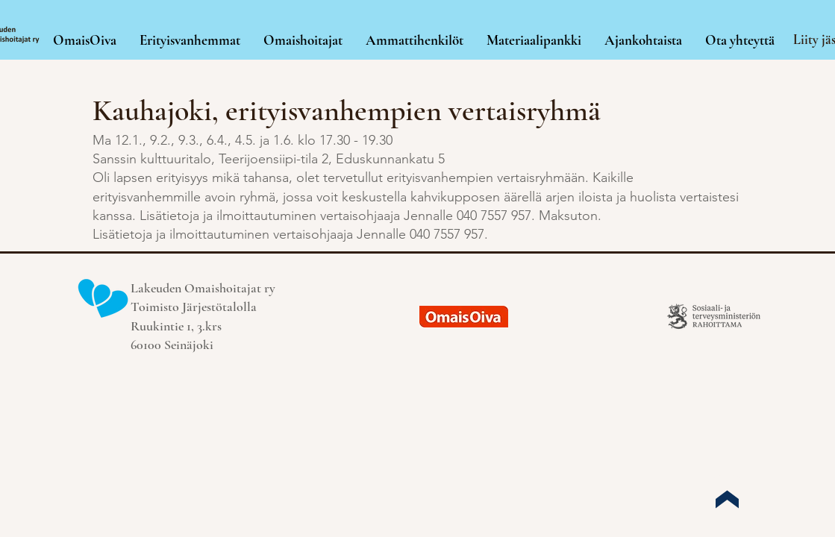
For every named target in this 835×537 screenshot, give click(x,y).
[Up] (726, 499)
